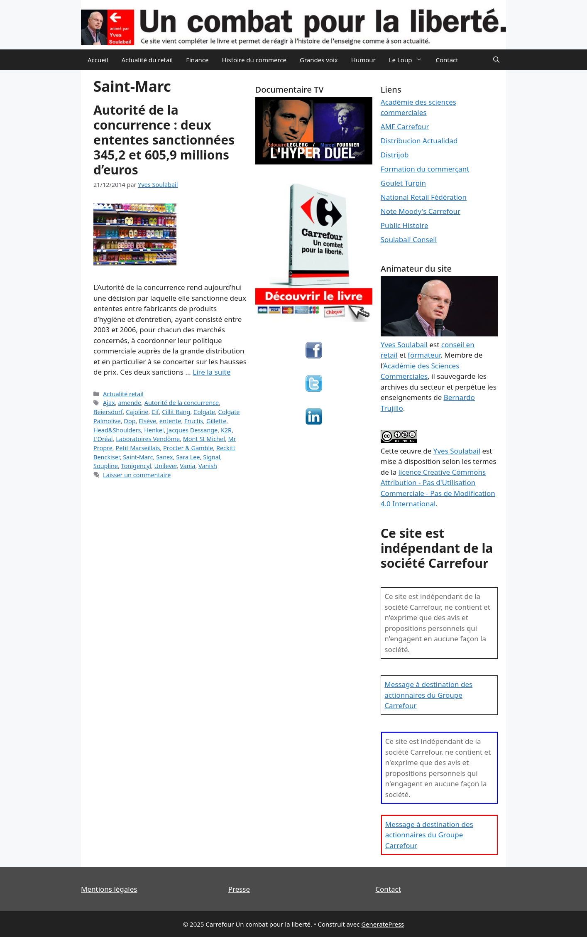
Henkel (154, 430)
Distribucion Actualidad (419, 140)
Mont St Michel (204, 439)
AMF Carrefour (405, 126)
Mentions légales (109, 889)
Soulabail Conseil (409, 239)
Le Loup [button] (409, 59)
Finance (197, 60)
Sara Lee (188, 457)
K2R (226, 430)
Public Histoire (404, 225)
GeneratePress (382, 924)
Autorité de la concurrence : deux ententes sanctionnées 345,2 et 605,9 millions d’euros (164, 139)
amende (129, 403)
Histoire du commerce (254, 60)
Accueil (98, 60)
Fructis (193, 421)
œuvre (410, 451)
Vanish (207, 466)
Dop (129, 421)
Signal (211, 457)
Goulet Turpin (403, 183)
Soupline (105, 466)
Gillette (216, 421)
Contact (446, 60)
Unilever (165, 466)
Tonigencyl (136, 466)
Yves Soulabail (456, 451)
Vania (187, 466)
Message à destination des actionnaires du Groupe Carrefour (428, 694)
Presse (239, 889)
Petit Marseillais (137, 448)
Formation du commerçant (425, 169)
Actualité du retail (147, 60)
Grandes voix (319, 60)
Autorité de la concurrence (181, 403)
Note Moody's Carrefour (420, 211)
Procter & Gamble (188, 448)
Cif (155, 412)
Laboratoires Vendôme (148, 439)
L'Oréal (103, 439)
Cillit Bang (176, 412)
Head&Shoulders (117, 430)
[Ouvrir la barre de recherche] (496, 59)
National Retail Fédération (424, 197)
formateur (424, 355)
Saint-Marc (138, 457)
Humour (363, 60)
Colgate (204, 412)
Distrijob (395, 154)
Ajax (109, 403)
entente (170, 421)
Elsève (147, 421)
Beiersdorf (108, 412)
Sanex (164, 457)
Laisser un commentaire (137, 475)
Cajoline (137, 412)
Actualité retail (123, 394)
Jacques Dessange (192, 430)
